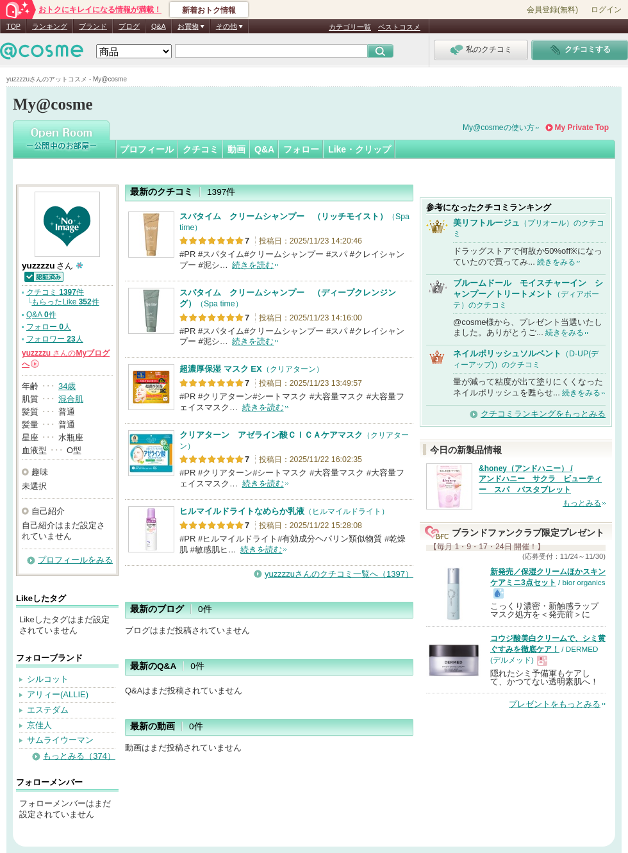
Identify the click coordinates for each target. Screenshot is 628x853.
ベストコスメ (399, 27)
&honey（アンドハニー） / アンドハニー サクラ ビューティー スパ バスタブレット (540, 479)
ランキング (49, 26)
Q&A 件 (41, 314)
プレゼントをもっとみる (554, 704)
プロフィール (147, 149)
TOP (13, 26)
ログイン (606, 9)
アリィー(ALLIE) (57, 694)
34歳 (67, 386)
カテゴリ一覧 (350, 27)
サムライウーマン (60, 740)
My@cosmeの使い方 (498, 127)
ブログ (129, 26)
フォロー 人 (48, 326)
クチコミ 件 (55, 292)
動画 (236, 149)
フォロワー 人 (54, 339)
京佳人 (39, 725)
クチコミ (201, 149)
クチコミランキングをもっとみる (543, 413)
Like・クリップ (359, 149)
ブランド (93, 26)
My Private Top (582, 127)
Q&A (158, 26)
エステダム (48, 710)
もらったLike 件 (65, 301)
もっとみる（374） (79, 756)
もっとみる (582, 503)
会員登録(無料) (552, 9)
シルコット (48, 679)
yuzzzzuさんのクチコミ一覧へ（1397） (339, 574)
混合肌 (70, 399)
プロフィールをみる (75, 560)
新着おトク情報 (209, 10)
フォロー (301, 149)
